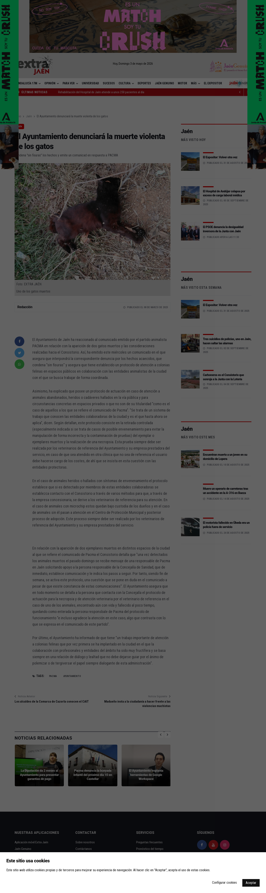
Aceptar (251, 883)
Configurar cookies (224, 883)
